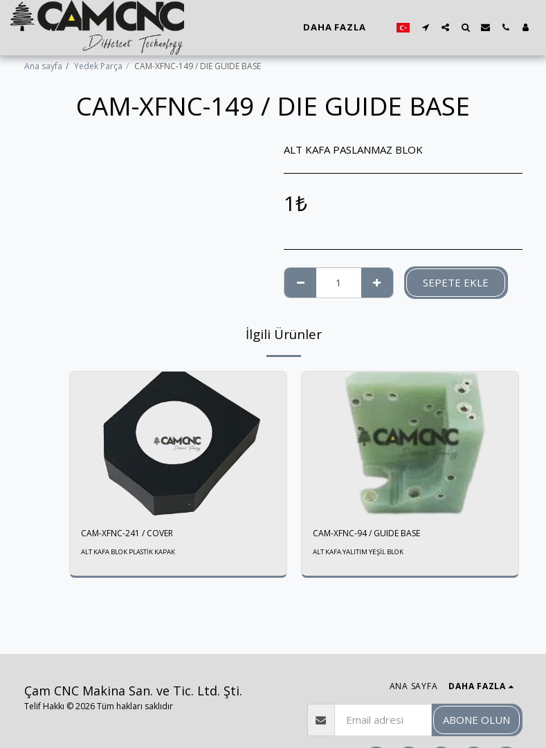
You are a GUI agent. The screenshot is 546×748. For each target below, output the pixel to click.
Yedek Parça (98, 66)
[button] (425, 27)
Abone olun (476, 720)
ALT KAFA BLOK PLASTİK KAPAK (128, 551)
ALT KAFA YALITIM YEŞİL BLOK (358, 551)
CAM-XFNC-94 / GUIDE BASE (366, 533)
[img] (178, 444)
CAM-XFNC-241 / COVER (127, 533)
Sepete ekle (456, 282)
